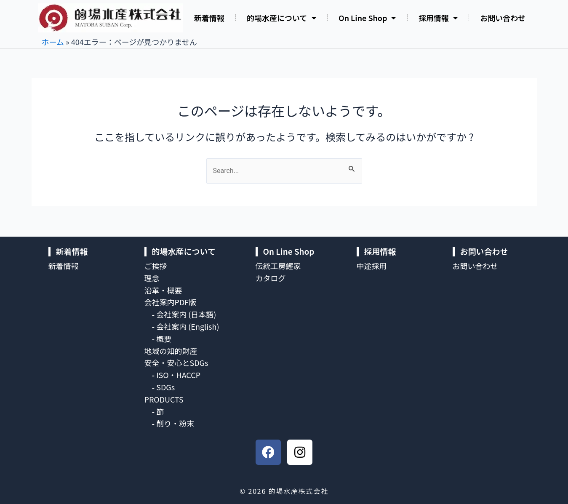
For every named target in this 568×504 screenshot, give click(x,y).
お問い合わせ (502, 17)
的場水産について (281, 18)
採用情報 (438, 18)
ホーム (53, 41)
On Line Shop (367, 18)
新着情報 (209, 17)
